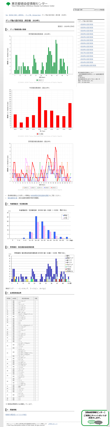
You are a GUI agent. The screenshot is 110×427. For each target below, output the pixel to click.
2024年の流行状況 (87, 30)
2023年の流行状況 (87, 34)
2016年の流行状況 (87, 56)
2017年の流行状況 (87, 53)
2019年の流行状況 (87, 46)
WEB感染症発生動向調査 (40, 195)
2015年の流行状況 (87, 59)
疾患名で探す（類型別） (16, 15)
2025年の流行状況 (87, 27)
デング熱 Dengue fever (33, 15)
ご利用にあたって (52, 423)
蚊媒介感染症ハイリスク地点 (16, 414)
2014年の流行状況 (87, 62)
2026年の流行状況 (87, 24)
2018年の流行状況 (87, 49)
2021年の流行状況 (87, 40)
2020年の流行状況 (87, 43)
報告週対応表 (12, 198)
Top (7, 15)
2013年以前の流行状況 (88, 65)
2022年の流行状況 (87, 37)
